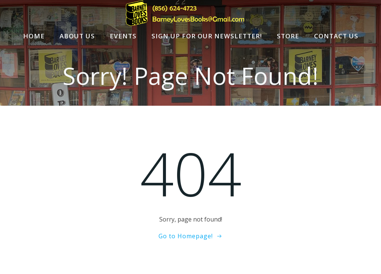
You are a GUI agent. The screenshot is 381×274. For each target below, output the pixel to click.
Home (34, 36)
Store (288, 36)
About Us (77, 36)
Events (123, 36)
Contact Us (336, 36)
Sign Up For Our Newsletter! (206, 36)
